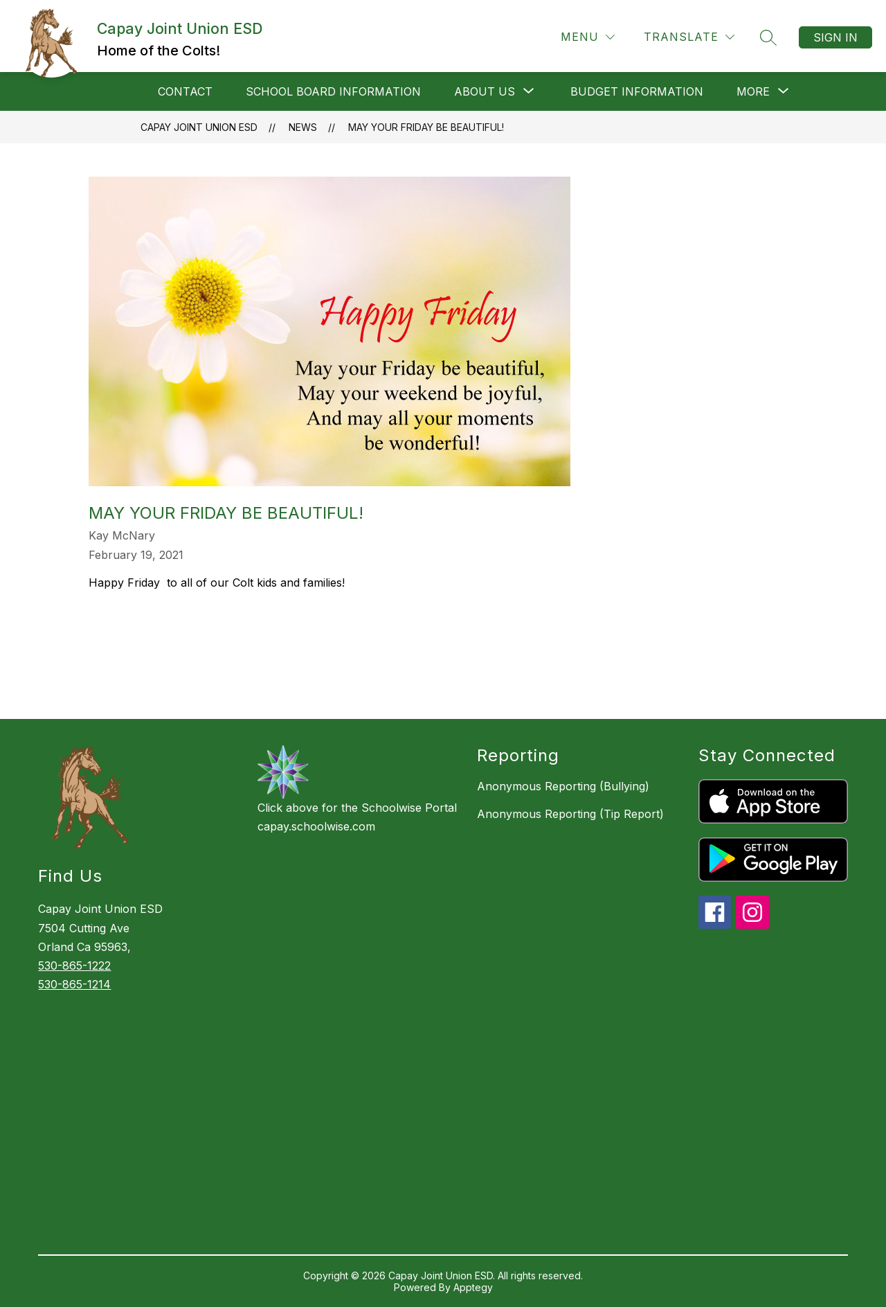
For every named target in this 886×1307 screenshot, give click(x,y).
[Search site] (768, 37)
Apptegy (473, 1287)
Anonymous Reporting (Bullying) (563, 786)
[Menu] (587, 37)
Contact (185, 91)
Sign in (835, 37)
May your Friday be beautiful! (426, 127)
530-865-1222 (74, 965)
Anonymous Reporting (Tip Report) (570, 814)
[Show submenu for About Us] (484, 91)
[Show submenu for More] (753, 91)
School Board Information (333, 91)
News (303, 127)
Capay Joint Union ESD (199, 127)
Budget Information (636, 91)
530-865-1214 (74, 984)
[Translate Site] (689, 37)
